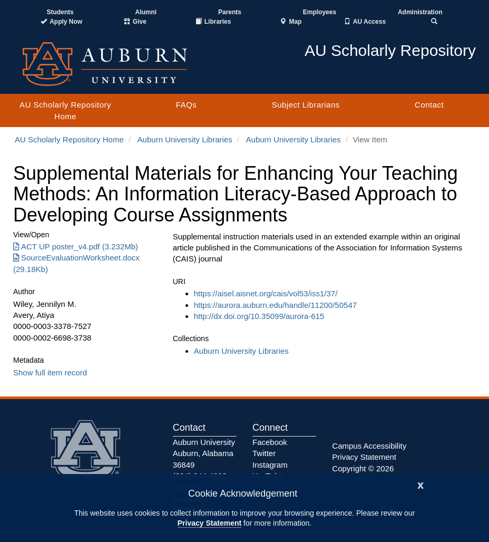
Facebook (269, 442)
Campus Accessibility (369, 445)
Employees (319, 12)
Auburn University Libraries (185, 139)
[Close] (420, 484)
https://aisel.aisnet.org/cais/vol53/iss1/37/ (266, 293)
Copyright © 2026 (363, 468)
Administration (420, 12)
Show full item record (50, 372)
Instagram (270, 464)
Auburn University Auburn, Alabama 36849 (204, 453)
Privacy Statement (209, 523)
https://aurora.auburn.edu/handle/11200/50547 (275, 305)
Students (59, 12)
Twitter (264, 453)
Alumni (146, 12)
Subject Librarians (306, 104)
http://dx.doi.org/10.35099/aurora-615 (259, 316)
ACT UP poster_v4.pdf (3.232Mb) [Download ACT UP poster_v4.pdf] (75, 246)
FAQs (186, 104)
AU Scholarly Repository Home (65, 110)
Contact (429, 104)
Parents (229, 12)
